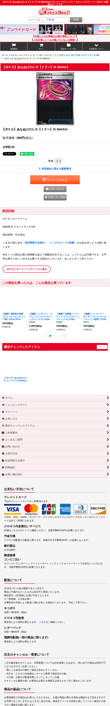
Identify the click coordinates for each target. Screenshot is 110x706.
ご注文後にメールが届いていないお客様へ (55, 40)
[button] (96, 46)
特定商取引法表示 (35, 242)
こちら (14, 530)
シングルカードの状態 (62, 242)
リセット (102, 347)
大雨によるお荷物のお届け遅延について (55, 36)
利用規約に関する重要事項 (55, 168)
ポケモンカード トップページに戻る (27, 269)
